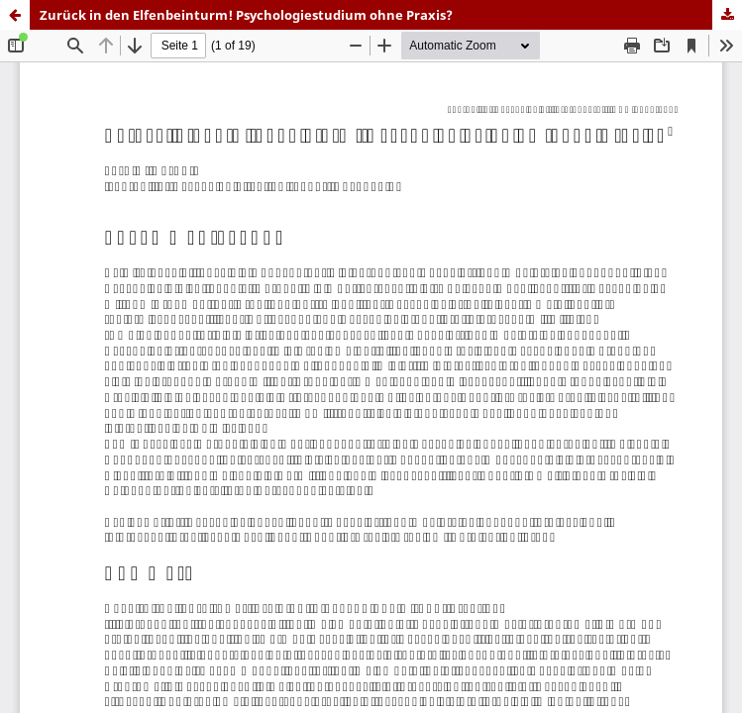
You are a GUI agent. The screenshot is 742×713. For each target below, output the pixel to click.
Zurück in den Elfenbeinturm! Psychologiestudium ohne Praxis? (246, 15)
